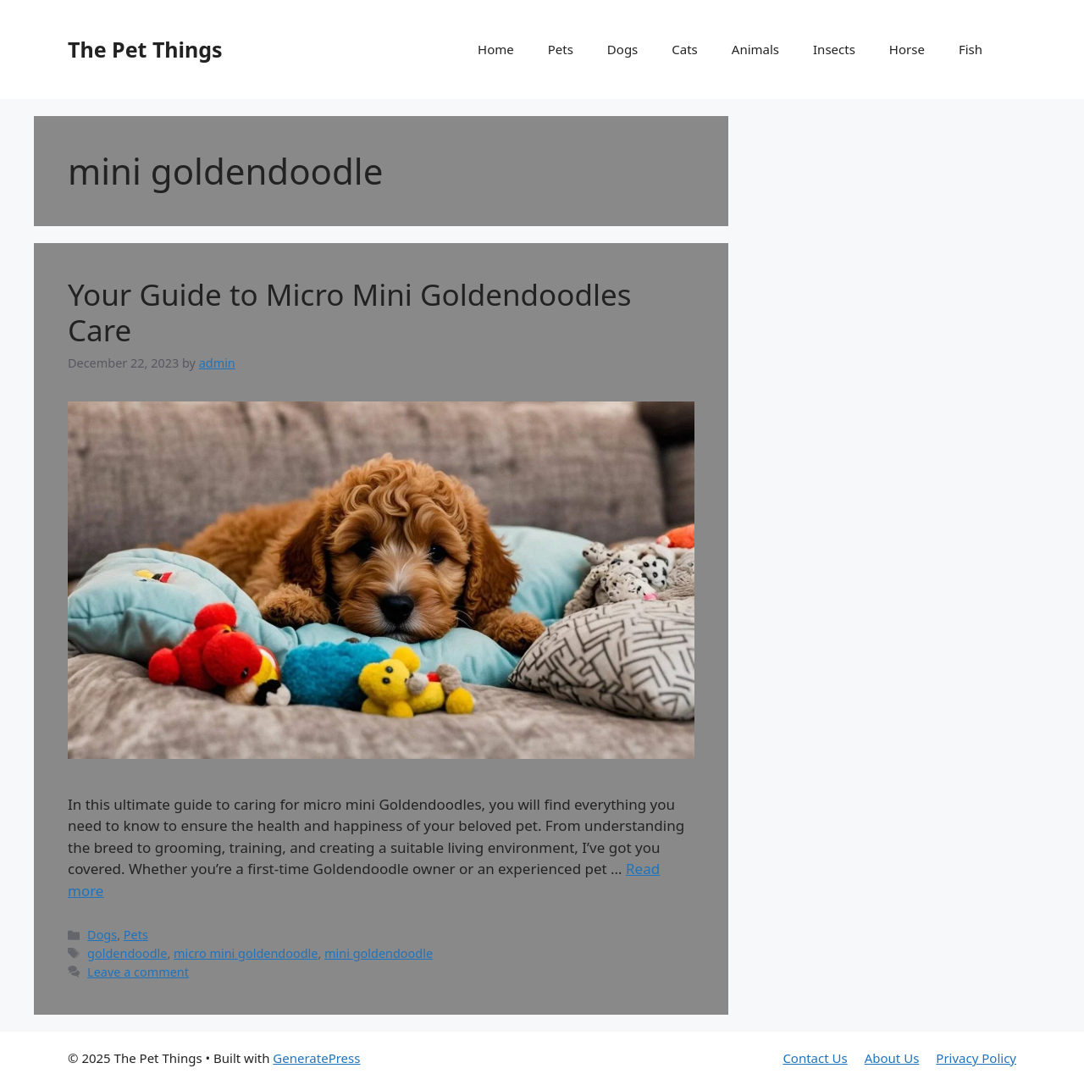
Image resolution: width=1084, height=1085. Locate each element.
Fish (970, 49)
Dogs (622, 49)
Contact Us (815, 1057)
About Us (892, 1057)
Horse (907, 49)
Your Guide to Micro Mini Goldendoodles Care (350, 312)
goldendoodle (127, 953)
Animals (755, 49)
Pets (560, 49)
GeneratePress (316, 1057)
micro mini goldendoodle (246, 953)
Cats (685, 49)
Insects (834, 49)
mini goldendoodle (378, 953)
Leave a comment (138, 972)
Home (496, 49)
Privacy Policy (976, 1057)
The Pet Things (145, 49)
